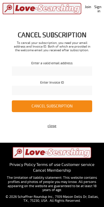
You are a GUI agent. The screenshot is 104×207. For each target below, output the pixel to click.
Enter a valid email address (52, 63)
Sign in (97, 9)
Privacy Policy (22, 164)
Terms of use (48, 164)
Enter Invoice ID (52, 82)
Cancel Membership (52, 170)
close (52, 126)
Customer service (78, 164)
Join (88, 7)
